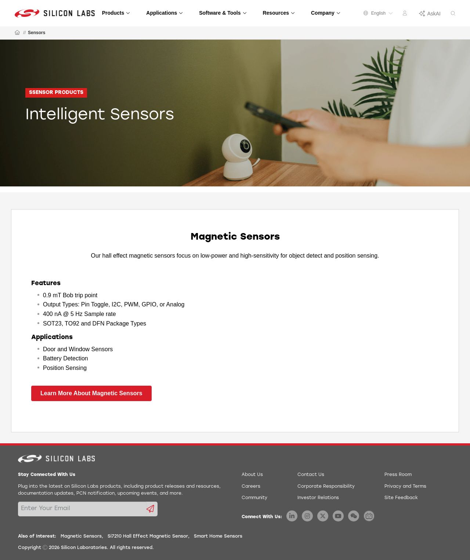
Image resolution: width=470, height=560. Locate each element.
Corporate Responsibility (326, 486)
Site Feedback (401, 498)
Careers (251, 486)
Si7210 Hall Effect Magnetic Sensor (148, 536)
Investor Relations (318, 498)
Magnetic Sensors (81, 536)
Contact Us (310, 475)
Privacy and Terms (405, 486)
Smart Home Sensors (218, 536)
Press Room (398, 475)
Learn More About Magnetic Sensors (91, 393)
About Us (252, 475)
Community (254, 498)
